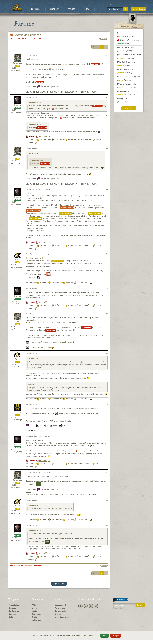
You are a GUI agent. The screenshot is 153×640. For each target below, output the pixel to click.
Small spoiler (65, 213)
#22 (107, 97)
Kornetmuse (17, 63)
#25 (107, 254)
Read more (93, 635)
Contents (12, 614)
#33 (107, 525)
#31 (107, 472)
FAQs (34, 605)
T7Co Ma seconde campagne (41, 347)
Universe (12, 608)
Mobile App (36, 620)
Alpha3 (17, 260)
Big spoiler (94, 64)
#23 (107, 148)
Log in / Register (139, 9)
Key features (14, 611)
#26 (107, 288)
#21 (107, 55)
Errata (34, 617)
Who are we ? (60, 605)
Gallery (11, 617)
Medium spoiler (67, 207)
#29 (107, 404)
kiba (17, 322)
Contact (58, 614)
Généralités (38, 39)
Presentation (14, 605)
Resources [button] (54, 9)
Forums (71, 9)
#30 (107, 436)
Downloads (36, 614)
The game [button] (36, 9)
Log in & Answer (59, 584)
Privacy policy (60, 611)
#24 (107, 189)
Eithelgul (17, 412)
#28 (107, 353)
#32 (107, 500)
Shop (86, 9)
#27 (107, 313)
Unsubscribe (118, 608)
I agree (104, 636)
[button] (111, 5)
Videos (34, 608)
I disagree (115, 636)
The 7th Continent (25, 39)
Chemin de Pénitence (25, 34)
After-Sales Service (63, 617)
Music (34, 611)
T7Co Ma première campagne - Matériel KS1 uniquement (51, 342)
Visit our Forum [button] (128, 108)
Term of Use (60, 608)
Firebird (17, 105)
